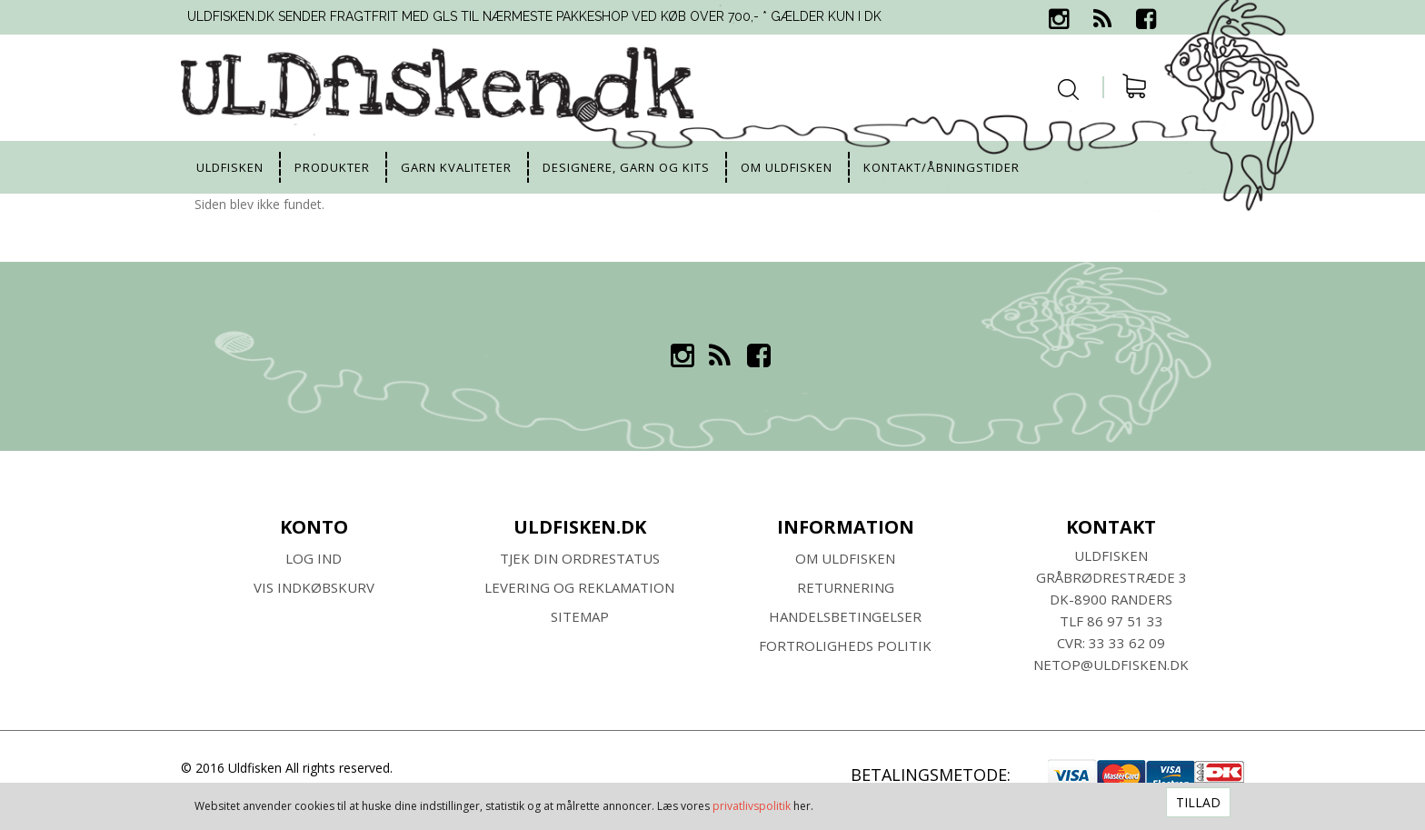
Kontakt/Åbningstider (941, 167)
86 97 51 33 (1125, 621)
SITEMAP (580, 616)
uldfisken (230, 167)
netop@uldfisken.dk (1111, 664)
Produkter (332, 167)
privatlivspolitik (751, 806)
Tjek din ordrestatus (580, 558)
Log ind (313, 558)
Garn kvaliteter (456, 167)
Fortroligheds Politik (845, 645)
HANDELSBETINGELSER (845, 616)
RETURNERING (845, 587)
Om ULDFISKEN (845, 558)
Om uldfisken (786, 167)
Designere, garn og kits (626, 167)
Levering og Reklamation (579, 587)
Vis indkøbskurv (314, 587)
